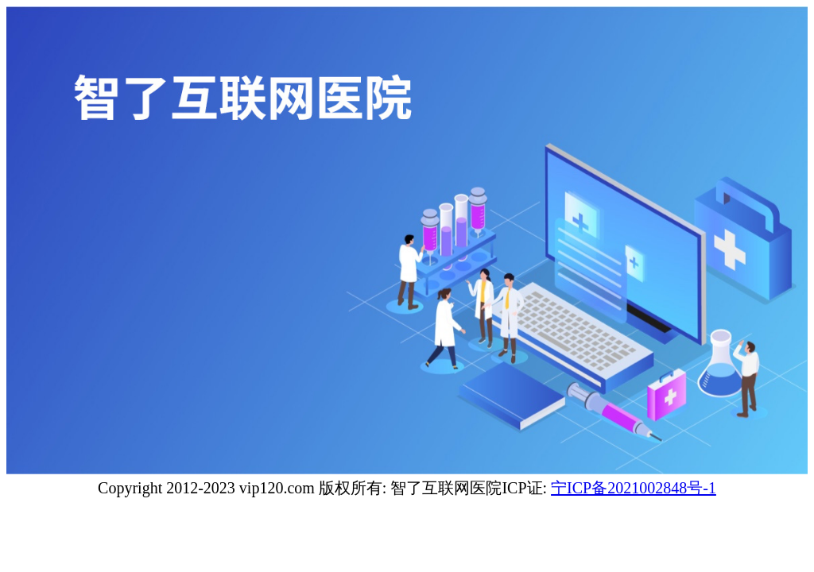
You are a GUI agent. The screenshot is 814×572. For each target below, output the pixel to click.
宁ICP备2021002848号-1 (633, 488)
